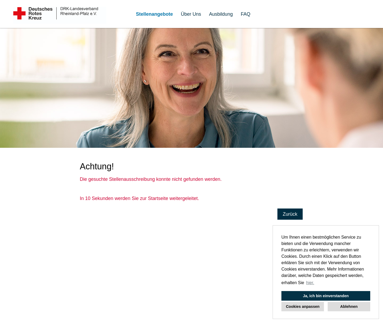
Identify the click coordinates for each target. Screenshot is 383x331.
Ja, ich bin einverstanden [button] (326, 296)
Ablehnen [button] (349, 306)
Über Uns (191, 14)
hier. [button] (310, 282)
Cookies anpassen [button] (302, 306)
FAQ (245, 14)
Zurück (290, 214)
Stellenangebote (154, 14)
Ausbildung (221, 14)
